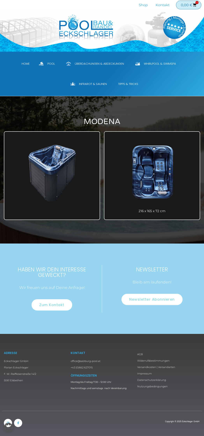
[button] (8, 427)
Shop (143, 5)
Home (26, 64)
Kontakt (163, 5)
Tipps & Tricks (128, 84)
